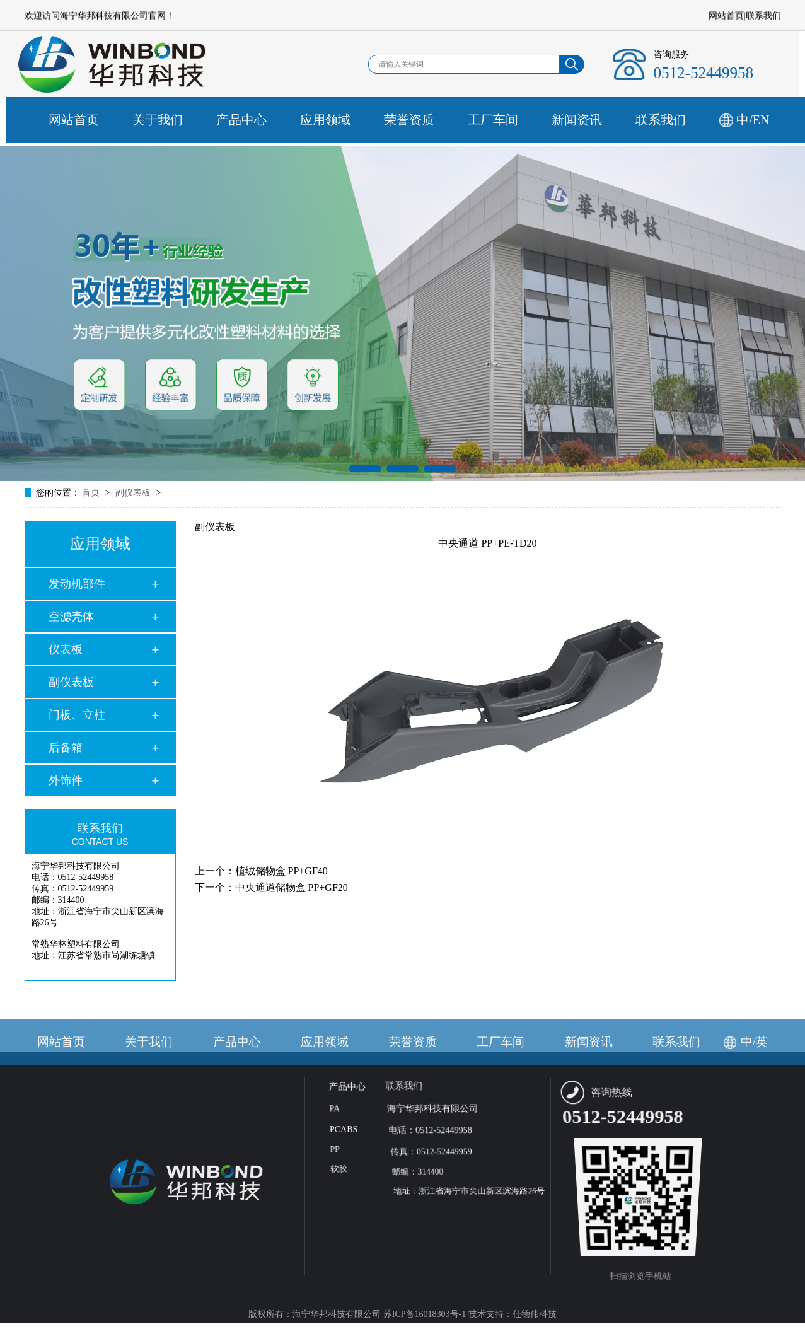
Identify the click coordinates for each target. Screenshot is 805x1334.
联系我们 (763, 16)
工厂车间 (523, 120)
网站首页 (726, 16)
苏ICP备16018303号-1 (424, 1314)
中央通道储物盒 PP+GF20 (291, 887)
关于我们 (188, 120)
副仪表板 (71, 682)
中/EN (783, 120)
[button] (365, 481)
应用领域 (355, 120)
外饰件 (66, 780)
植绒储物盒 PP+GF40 (281, 871)
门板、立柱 (77, 715)
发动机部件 (77, 583)
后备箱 (66, 747)
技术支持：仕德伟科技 (512, 1314)
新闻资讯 (607, 120)
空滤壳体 (71, 616)
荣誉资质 (439, 120)
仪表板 (66, 649)
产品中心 (271, 120)
